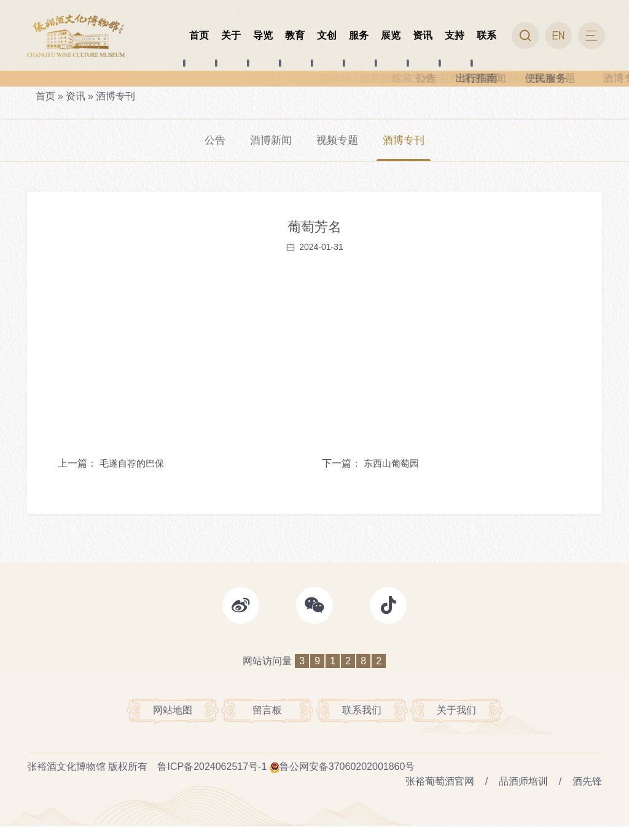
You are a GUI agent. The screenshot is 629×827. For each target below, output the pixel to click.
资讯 (75, 96)
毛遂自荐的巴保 (132, 464)
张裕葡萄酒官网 (439, 782)
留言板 (267, 712)
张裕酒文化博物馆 (66, 768)
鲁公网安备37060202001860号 (347, 768)
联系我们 (361, 712)
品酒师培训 (523, 782)
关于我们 (456, 712)
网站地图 (172, 712)
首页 (45, 96)
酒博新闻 (269, 140)
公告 (211, 140)
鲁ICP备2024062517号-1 (212, 768)
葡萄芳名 (314, 228)
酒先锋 (587, 782)
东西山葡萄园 (391, 464)
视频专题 (338, 140)
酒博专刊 (115, 96)
